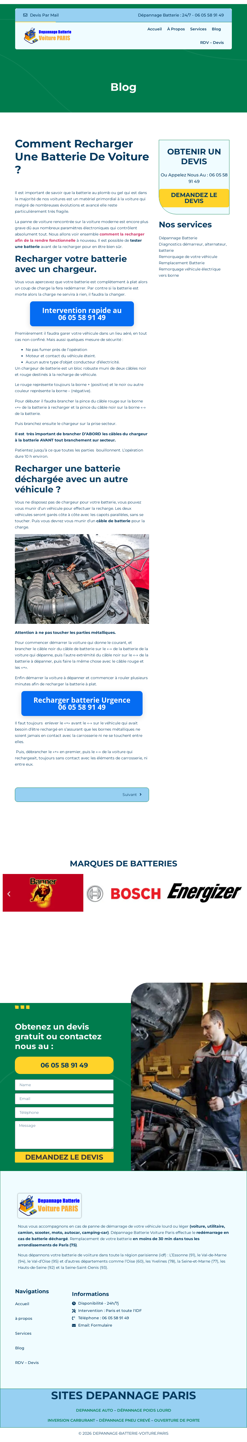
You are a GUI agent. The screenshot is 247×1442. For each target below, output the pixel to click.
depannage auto (94, 1412)
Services (198, 29)
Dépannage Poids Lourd (144, 1412)
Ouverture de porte (177, 1423)
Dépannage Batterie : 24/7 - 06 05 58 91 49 (181, 15)
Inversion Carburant (71, 1423)
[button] (8, 894)
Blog (216, 29)
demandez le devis (194, 198)
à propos (176, 29)
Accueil (154, 29)
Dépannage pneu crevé (124, 1423)
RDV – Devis (212, 42)
